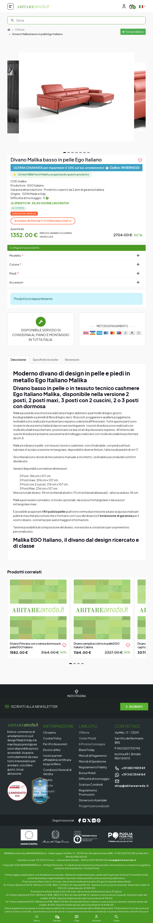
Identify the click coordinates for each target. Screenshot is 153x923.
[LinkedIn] (93, 820)
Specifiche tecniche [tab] (45, 359)
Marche (48, 785)
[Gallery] (76, 97)
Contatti (49, 791)
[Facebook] (79, 820)
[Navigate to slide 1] (65, 152)
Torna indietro (133, 31)
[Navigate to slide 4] (76, 152)
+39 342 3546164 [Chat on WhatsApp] (130, 774)
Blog (46, 797)
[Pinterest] (98, 820)
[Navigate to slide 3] (73, 152)
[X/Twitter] (89, 820)
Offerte (19, 29)
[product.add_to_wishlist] (140, 160)
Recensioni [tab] (72, 359)
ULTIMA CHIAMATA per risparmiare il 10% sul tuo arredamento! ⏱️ (76, 167)
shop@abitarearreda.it (122, 859)
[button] (116, 917)
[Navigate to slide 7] (88, 152)
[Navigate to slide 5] (80, 152)
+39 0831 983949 (130, 768)
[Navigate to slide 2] (69, 152)
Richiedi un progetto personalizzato (43, 220)
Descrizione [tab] (18, 359)
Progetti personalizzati (94, 806)
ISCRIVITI (134, 706)
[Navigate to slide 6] (84, 152)
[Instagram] (84, 820)
